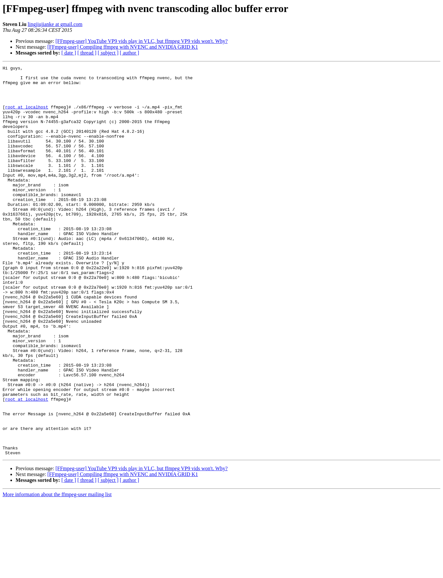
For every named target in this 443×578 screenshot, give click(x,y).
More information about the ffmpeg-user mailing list (57, 572)
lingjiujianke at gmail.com (55, 24)
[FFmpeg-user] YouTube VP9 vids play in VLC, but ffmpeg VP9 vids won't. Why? (142, 41)
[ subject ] (108, 53)
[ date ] (68, 53)
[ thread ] (86, 53)
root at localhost (26, 116)
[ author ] (129, 53)
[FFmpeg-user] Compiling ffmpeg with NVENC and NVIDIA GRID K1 (122, 47)
